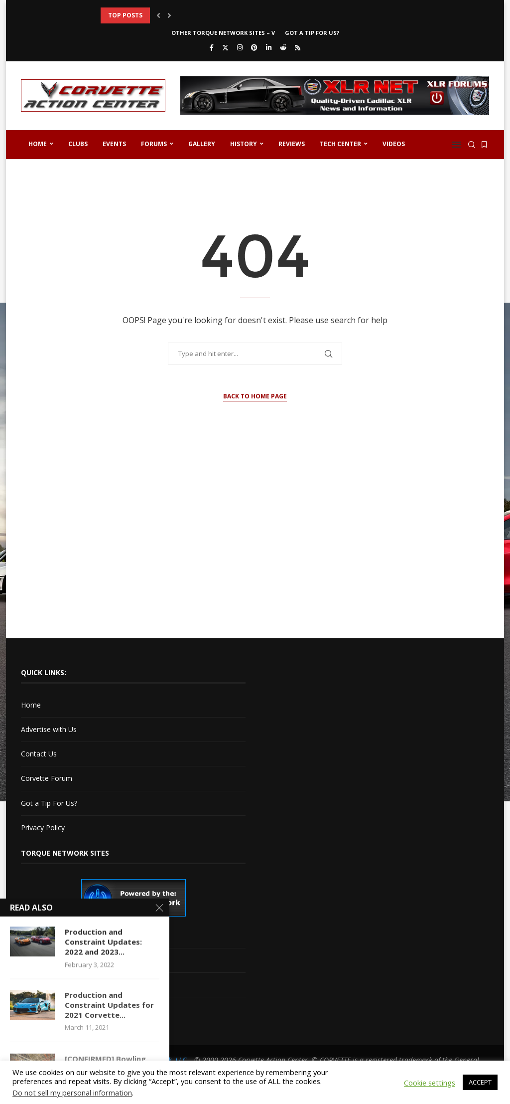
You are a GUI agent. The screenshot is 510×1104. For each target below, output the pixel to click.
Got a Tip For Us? (312, 32)
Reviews (291, 144)
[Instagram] (240, 47)
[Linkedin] (268, 47)
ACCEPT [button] (480, 1082)
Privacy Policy (43, 827)
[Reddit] (283, 47)
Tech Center (340, 144)
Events (114, 144)
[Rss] (297, 47)
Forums (154, 144)
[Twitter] (225, 47)
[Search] (472, 144)
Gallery (201, 144)
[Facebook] (212, 47)
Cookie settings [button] (429, 1082)
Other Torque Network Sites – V (223, 32)
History (243, 144)
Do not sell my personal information (72, 1093)
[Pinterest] (254, 47)
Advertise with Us (49, 729)
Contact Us (39, 753)
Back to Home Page (255, 396)
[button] (158, 15)
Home (37, 144)
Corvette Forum (46, 778)
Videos (393, 144)
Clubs (78, 144)
